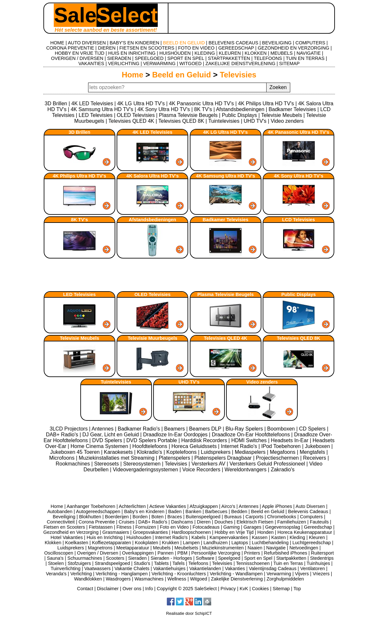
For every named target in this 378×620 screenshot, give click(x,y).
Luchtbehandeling (270, 542)
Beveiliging (64, 516)
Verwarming (279, 573)
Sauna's (55, 558)
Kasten (278, 537)
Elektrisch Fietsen (255, 521)
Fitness (124, 527)
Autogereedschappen (98, 511)
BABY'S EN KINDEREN (134, 42)
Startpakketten (291, 558)
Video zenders (287, 121)
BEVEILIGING (277, 42)
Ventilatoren (312, 568)
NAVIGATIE (308, 53)
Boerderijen (117, 516)
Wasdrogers (118, 578)
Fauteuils (319, 521)
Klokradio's (150, 452)
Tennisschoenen (252, 563)
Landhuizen (215, 542)
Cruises (126, 521)
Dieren (204, 521)
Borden (139, 516)
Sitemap (281, 588)
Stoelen (56, 563)
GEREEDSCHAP (236, 48)
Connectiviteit (60, 521)
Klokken (53, 542)
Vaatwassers (97, 568)
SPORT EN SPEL (185, 58)
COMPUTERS (310, 42)
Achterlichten (132, 506)
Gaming (231, 527)
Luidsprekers (216, 452)
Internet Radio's (239, 446)
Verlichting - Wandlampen (236, 573)
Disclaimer (108, 588)
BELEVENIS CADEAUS (233, 42)
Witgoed (198, 578)
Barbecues (216, 511)
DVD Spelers (107, 440)
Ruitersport (322, 553)
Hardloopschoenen (191, 532)
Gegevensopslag (282, 527)
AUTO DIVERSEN (87, 42)
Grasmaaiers (115, 532)
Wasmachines (149, 578)
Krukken (170, 542)
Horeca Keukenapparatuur (305, 532)
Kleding (297, 537)
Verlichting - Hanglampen (122, 573)
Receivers (315, 458)
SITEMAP (289, 63)
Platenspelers (175, 458)
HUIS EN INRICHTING (131, 53)
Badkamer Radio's (139, 428)
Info (149, 588)
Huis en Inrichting (104, 537)
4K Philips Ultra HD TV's (266, 103)
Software (205, 558)
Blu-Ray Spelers (244, 428)
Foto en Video (174, 527)
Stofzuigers (79, 563)
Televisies (238, 74)
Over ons (131, 588)
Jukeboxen (318, 446)
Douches (223, 521)
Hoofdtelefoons (150, 446)
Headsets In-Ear (290, 440)
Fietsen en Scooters (64, 527)
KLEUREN (230, 53)
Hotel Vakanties (67, 537)
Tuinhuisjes (318, 563)
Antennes (103, 428)
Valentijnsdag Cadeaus (272, 568)
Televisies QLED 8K (181, 121)
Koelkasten (76, 542)
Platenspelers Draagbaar (223, 458)
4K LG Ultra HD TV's (141, 103)
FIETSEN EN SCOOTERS (147, 48)
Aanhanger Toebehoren (91, 506)
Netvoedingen (303, 547)
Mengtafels (313, 452)
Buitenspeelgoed (203, 516)
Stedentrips (322, 558)
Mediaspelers (251, 452)
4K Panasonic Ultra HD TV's (201, 103)
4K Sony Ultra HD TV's (163, 109)
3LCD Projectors (69, 428)
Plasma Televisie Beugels (188, 115)
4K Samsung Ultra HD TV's (102, 109)
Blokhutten (90, 516)
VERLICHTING (123, 63)
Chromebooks (281, 516)
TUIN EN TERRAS (305, 58)
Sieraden (137, 558)
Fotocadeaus (206, 527)
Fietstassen (101, 527)
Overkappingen (138, 553)
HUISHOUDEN (175, 53)
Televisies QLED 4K (131, 121)
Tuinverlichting (65, 568)
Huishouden (138, 537)
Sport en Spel (258, 558)
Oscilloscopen (59, 553)
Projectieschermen (278, 458)
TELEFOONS (268, 58)
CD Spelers (313, 428)
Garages (252, 527)
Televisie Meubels (281, 115)
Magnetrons (100, 547)
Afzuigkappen (203, 506)
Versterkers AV (209, 463)
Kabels (198, 537)
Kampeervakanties (229, 537)
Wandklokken (88, 578)
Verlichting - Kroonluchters (179, 573)
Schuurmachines (84, 558)
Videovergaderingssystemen (146, 469)
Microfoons (62, 458)
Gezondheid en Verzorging (70, 532)
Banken (193, 511)
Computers (311, 516)
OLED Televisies (136, 115)
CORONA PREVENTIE (70, 48)
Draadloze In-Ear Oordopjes (176, 434)
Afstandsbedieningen (240, 109)
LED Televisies (96, 115)
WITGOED (190, 63)
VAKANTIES (91, 63)
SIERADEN (119, 58)
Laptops (239, 542)
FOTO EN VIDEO (196, 48)
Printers (252, 553)
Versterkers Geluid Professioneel (268, 463)
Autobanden (60, 511)
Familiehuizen (291, 521)
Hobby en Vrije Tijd (233, 532)
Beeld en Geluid (181, 74)
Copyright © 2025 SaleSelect (187, 588)
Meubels (161, 547)
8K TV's (203, 109)
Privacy (228, 588)
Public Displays (239, 115)
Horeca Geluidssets (194, 446)
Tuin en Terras (288, 563)
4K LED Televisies (92, 103)
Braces (174, 516)
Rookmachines (73, 463)
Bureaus (233, 516)
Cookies (260, 588)
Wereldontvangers (246, 469)
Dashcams (182, 521)
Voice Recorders (202, 469)
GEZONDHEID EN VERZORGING (293, 48)
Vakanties (235, 568)
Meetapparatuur (132, 547)
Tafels (178, 563)
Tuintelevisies (223, 121)
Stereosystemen (142, 463)
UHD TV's (255, 121)
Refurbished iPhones (285, 553)
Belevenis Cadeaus (308, 511)
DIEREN (106, 48)
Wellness (176, 578)
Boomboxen (281, 428)
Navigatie (276, 547)
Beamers (175, 428)
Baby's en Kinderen (144, 511)
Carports (254, 516)
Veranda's (56, 573)
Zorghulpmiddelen (285, 578)
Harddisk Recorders (205, 440)
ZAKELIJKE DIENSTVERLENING (240, 63)
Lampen (191, 542)
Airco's (228, 506)
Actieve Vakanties (167, 506)
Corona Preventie (97, 521)
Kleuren (317, 537)
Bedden (239, 511)
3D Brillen (56, 103)
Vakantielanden (205, 568)
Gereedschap (318, 527)
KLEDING (205, 53)
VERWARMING (159, 63)
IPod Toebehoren (281, 446)
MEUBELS (281, 53)
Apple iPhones (277, 506)
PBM (183, 553)
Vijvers (302, 573)
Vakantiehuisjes (169, 568)
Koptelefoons (182, 452)
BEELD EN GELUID (184, 42)
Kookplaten (146, 542)
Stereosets (107, 463)
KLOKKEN (256, 53)
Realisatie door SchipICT (189, 613)
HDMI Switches (249, 440)
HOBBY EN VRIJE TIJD (79, 53)
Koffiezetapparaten (111, 542)
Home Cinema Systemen (100, 446)
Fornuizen (145, 527)
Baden (175, 511)
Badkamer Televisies (292, 109)
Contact (85, 588)
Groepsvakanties (150, 532)
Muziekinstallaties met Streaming (117, 458)
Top (297, 588)
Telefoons (198, 563)
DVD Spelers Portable (152, 440)
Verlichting (81, 573)
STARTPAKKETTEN (229, 58)
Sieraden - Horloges (171, 558)
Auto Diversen (310, 506)
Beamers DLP (206, 428)
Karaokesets (119, 452)
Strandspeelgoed (112, 563)
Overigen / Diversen (97, 553)
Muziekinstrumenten (223, 547)
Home (132, 74)
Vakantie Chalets (131, 568)
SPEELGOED (149, 58)
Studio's (142, 563)
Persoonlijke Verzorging (215, 553)
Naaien (254, 547)
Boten (157, 516)
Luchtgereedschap (311, 542)
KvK (244, 588)
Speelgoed (229, 558)
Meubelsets (186, 547)
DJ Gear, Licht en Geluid (111, 434)
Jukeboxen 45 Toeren (75, 452)
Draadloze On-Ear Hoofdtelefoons (251, 434)
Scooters (115, 558)
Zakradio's (282, 469)
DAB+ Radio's (63, 434)
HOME (57, 42)
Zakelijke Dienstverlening (237, 578)
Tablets (161, 563)
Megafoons (283, 452)
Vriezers (321, 573)
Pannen (165, 553)
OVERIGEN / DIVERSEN (77, 58)
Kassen (260, 537)
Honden (265, 532)
